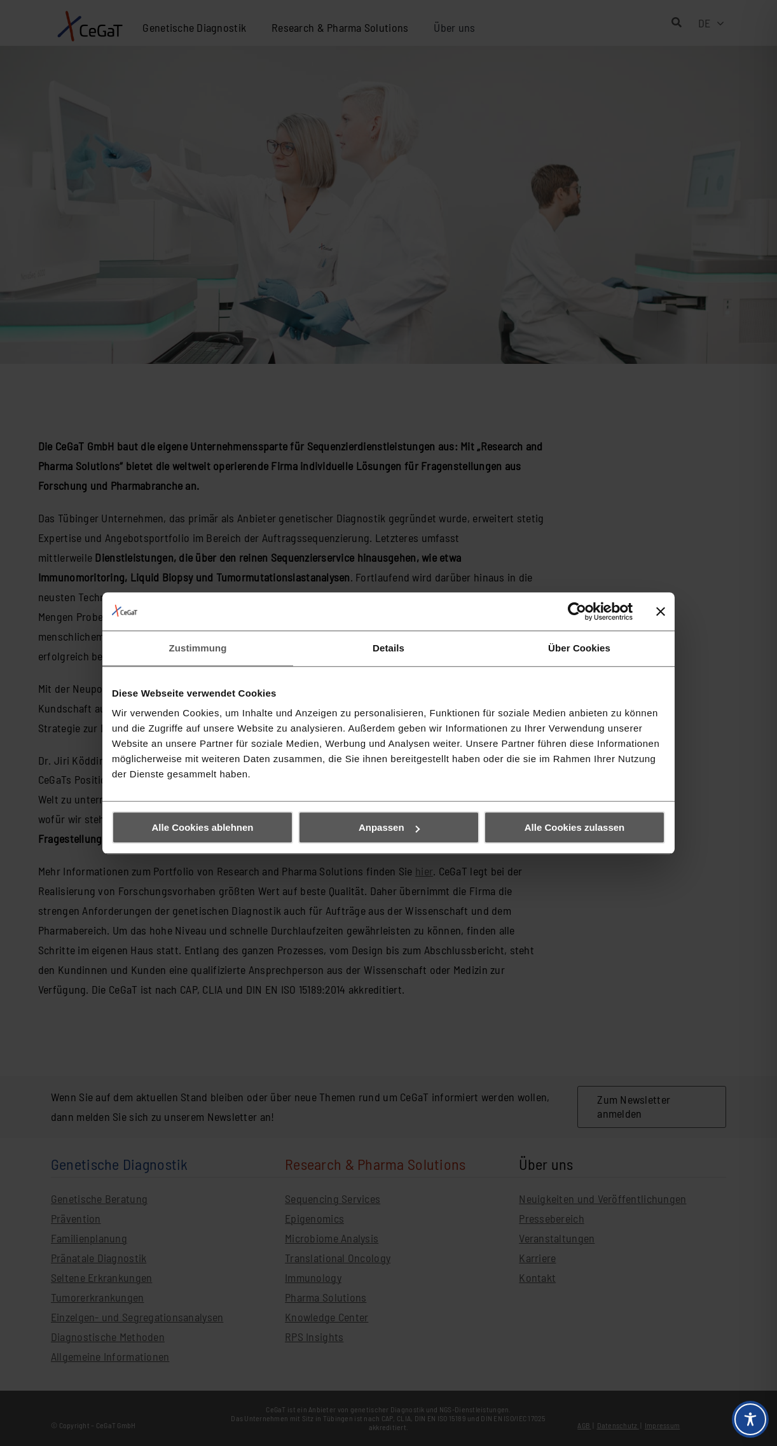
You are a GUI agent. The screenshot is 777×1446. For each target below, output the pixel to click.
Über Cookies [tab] (579, 648)
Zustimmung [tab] (198, 648)
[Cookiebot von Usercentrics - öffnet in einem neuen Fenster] (577, 611)
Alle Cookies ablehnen (202, 827)
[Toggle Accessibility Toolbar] (750, 1419)
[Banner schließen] (660, 611)
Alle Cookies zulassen (575, 827)
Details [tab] (388, 648)
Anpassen (389, 827)
